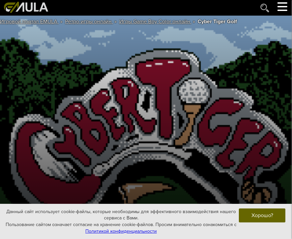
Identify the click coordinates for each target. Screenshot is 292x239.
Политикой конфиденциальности (121, 231)
